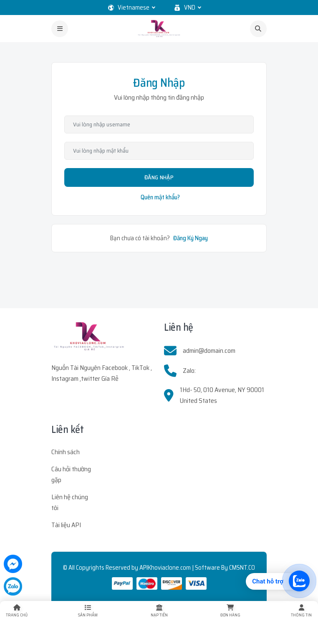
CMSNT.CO (242, 568)
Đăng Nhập (159, 177)
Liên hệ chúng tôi (69, 502)
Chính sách (65, 452)
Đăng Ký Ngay (190, 238)
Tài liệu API (66, 525)
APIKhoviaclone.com (165, 568)
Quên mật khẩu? (160, 197)
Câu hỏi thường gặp (71, 474)
